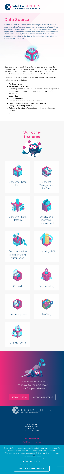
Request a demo (24, 397)
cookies (32, 455)
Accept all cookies (32, 461)
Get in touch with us (49, 397)
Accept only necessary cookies (32, 469)
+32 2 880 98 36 (32, 439)
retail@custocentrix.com (32, 442)
